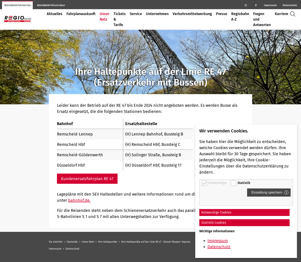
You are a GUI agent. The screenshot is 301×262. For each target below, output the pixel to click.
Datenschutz (290, 5)
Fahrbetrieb (17, 5)
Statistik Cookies (213, 223)
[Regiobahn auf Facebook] (256, 5)
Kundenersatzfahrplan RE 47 (87, 178)
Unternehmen (157, 14)
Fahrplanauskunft (81, 14)
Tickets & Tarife (119, 19)
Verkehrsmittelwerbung (192, 14)
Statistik (244, 183)
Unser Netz (104, 17)
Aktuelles (54, 14)
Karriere (281, 14)
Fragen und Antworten (262, 19)
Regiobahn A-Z (240, 17)
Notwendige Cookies (216, 212)
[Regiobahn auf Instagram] (246, 5)
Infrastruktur (51, 5)
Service (136, 14)
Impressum (270, 5)
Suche (293, 14)
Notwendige (217, 183)
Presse (221, 14)
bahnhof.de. (79, 200)
